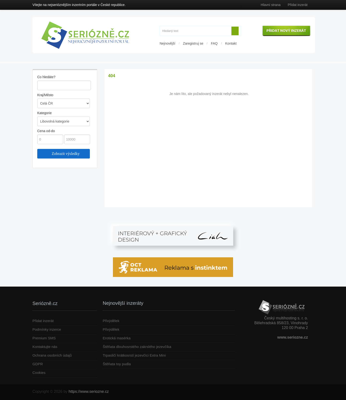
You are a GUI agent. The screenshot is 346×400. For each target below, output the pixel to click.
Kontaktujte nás (44, 347)
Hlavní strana (270, 5)
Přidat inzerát (298, 5)
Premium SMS (44, 338)
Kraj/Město (45, 95)
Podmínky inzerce (46, 329)
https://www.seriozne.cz (89, 391)
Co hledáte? (46, 77)
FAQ (214, 43)
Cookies (38, 373)
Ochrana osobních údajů (52, 355)
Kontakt (230, 43)
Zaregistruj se (193, 43)
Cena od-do (46, 131)
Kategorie (44, 113)
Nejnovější (167, 43)
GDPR (37, 364)
